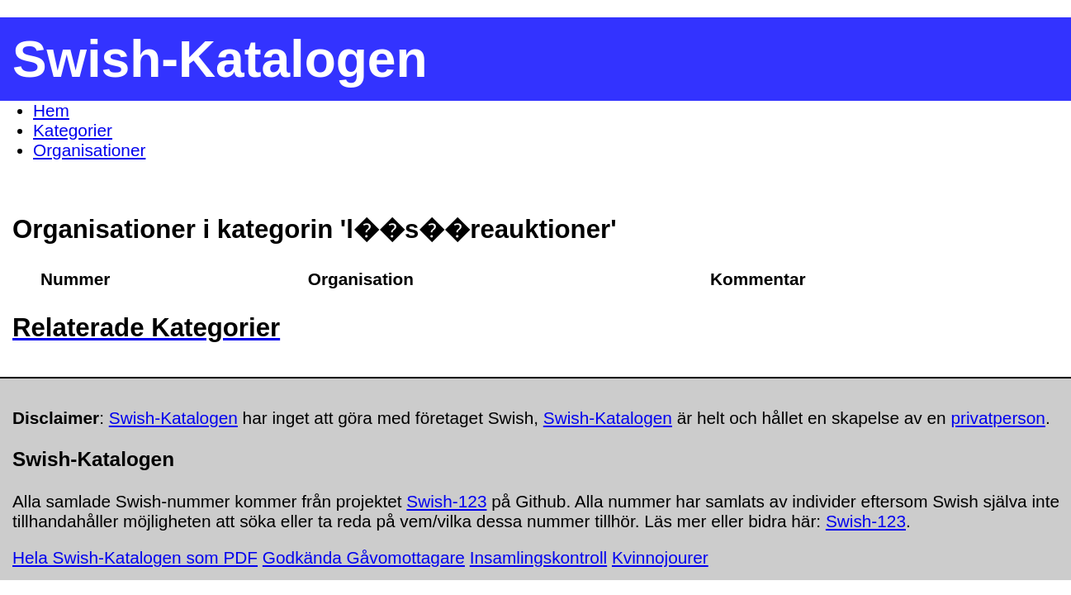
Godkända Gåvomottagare (364, 557)
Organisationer (89, 149)
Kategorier (72, 130)
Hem (51, 110)
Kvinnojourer (660, 557)
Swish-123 (446, 501)
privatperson (997, 417)
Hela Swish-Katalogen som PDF (135, 557)
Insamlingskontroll (538, 557)
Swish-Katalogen (173, 417)
